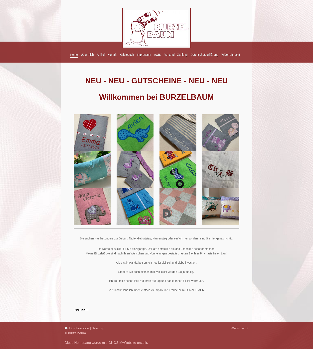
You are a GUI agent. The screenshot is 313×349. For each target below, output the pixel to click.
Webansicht (239, 328)
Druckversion (77, 328)
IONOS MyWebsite (121, 343)
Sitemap (98, 328)
